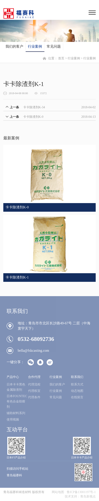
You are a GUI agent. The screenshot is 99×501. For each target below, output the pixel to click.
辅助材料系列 (16, 413)
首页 (61, 58)
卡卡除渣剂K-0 (33, 116)
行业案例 (35, 46)
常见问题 (54, 46)
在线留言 (77, 397)
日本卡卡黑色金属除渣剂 (16, 387)
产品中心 (13, 377)
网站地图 (58, 492)
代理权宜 (34, 391)
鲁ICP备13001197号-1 (81, 492)
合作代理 (34, 377)
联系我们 (77, 377)
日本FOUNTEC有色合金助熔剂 (17, 401)
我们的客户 (14, 46)
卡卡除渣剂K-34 (34, 107)
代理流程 (34, 384)
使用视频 (13, 419)
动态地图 (77, 391)
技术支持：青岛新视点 (80, 496)
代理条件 (34, 397)
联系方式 (77, 384)
